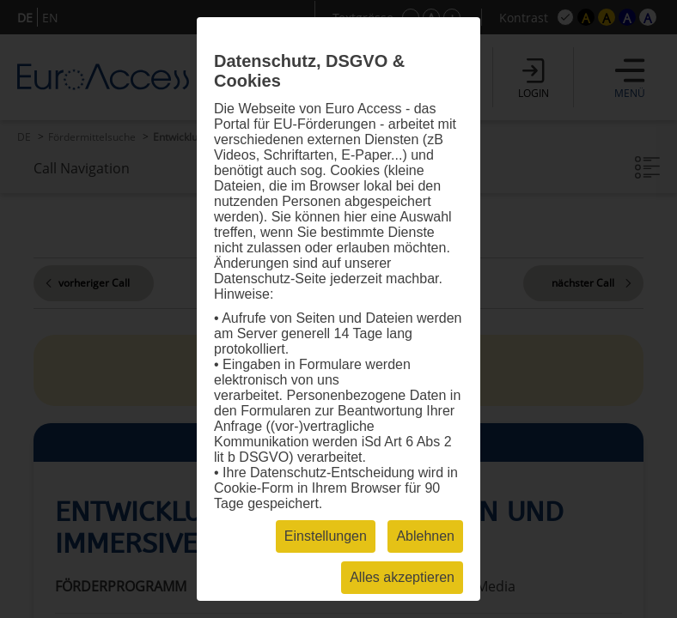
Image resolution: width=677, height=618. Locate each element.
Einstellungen (325, 536)
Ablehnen (425, 536)
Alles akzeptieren (402, 577)
